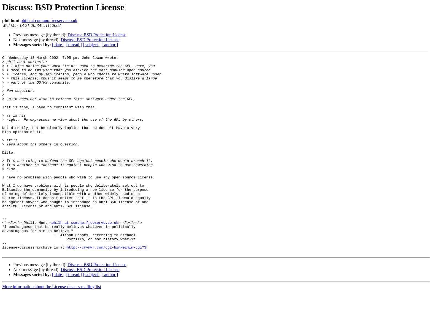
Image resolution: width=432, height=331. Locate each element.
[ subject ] (92, 44)
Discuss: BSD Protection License (97, 34)
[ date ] (58, 44)
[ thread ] (74, 44)
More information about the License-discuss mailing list (51, 326)
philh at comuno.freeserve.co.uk (49, 20)
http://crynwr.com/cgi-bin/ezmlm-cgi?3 (106, 285)
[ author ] (110, 44)
